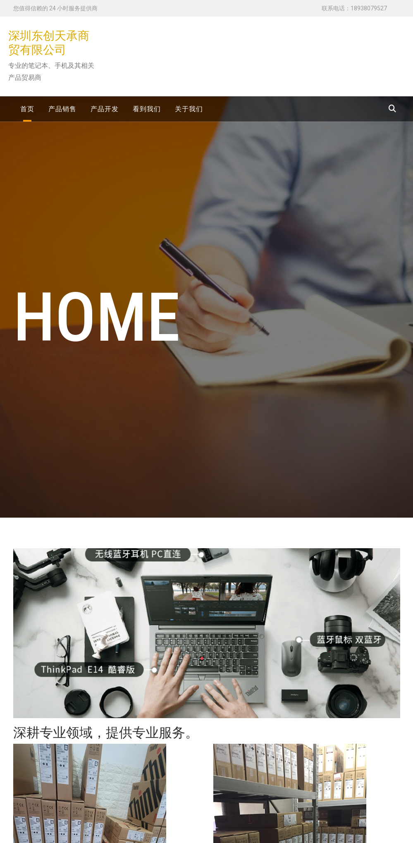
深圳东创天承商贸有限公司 (48, 43)
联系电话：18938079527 (354, 8)
